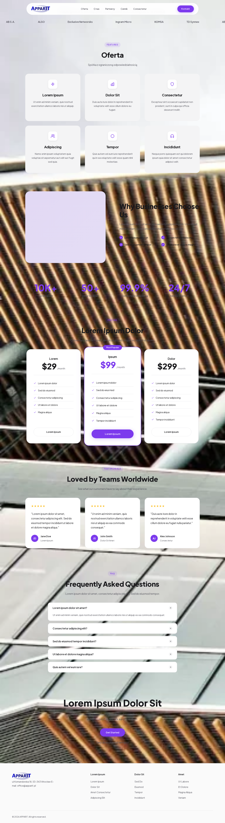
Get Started (112, 732)
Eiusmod (138, 786)
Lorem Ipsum (53, 431)
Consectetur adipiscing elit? (112, 628)
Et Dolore (183, 786)
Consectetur (140, 8)
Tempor (138, 792)
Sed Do (138, 781)
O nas (96, 8)
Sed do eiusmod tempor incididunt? (112, 641)
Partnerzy (110, 8)
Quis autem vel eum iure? (112, 667)
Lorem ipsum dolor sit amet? (113, 607)
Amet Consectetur (100, 792)
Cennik (124, 8)
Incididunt (139, 797)
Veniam (182, 797)
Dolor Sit (95, 786)
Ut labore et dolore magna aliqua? (112, 654)
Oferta (84, 8)
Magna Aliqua (185, 792)
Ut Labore (183, 781)
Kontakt (185, 8)
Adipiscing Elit (98, 797)
